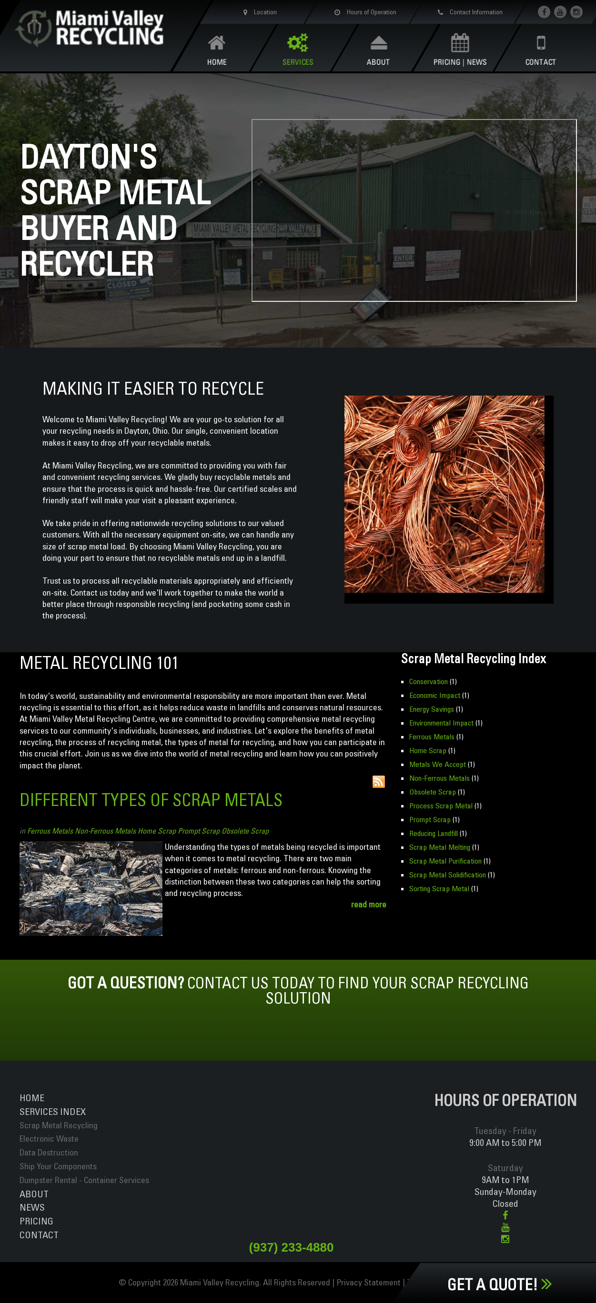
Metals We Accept (437, 764)
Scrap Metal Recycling (59, 1125)
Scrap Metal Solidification (447, 874)
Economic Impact (434, 695)
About (34, 1194)
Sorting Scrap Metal (439, 888)
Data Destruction (49, 1152)
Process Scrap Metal (441, 805)
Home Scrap (157, 831)
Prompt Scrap (199, 831)
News (32, 1207)
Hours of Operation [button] (363, 12)
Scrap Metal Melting (439, 847)
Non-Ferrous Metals (105, 831)
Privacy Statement (368, 1282)
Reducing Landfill (433, 833)
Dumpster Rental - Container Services (84, 1179)
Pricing (36, 1221)
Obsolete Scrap (245, 831)
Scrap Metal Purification (445, 860)
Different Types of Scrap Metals (151, 799)
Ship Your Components (58, 1166)
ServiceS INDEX (53, 1111)
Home (32, 1098)
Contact (39, 1235)
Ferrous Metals (50, 831)
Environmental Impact (441, 722)
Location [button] (258, 12)
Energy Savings (431, 709)
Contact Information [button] (468, 12)
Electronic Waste (49, 1138)
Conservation (428, 681)
